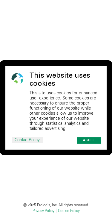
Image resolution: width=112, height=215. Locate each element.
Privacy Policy (43, 211)
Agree (89, 140)
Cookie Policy (27, 140)
